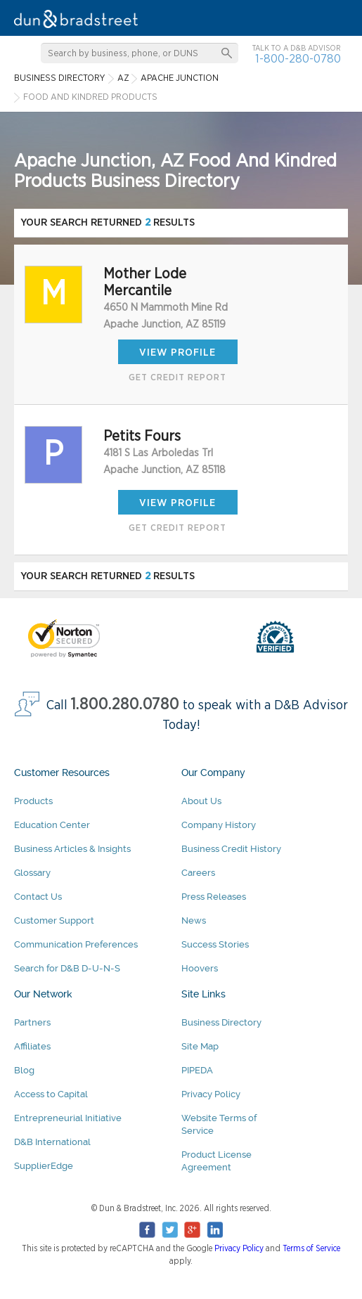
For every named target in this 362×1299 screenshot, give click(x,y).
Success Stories (215, 944)
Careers (198, 872)
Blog (24, 1070)
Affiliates (32, 1046)
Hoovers (199, 968)
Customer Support (54, 920)
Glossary (32, 872)
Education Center (52, 825)
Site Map (200, 1046)
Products (33, 801)
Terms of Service (311, 1248)
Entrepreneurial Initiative (68, 1118)
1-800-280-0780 (298, 59)
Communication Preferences (76, 944)
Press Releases (213, 896)
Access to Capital (51, 1094)
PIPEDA (197, 1070)
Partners (32, 1022)
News (193, 920)
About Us (201, 801)
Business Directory (221, 1022)
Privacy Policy (210, 1094)
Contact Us (38, 896)
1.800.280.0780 (125, 705)
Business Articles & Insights (72, 849)
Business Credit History (231, 849)
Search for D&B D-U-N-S (67, 968)
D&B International (52, 1142)
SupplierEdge (43, 1166)
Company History (218, 825)
